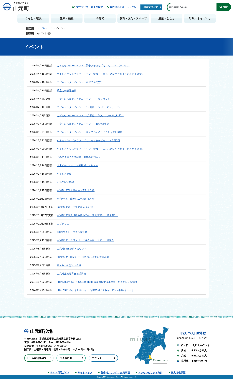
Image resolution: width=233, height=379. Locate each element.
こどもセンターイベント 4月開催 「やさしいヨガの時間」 (90, 115)
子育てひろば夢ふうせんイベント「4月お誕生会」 (84, 124)
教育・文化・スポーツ (133, 18)
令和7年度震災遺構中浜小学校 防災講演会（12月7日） (87, 215)
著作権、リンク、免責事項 (115, 372)
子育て (100, 18)
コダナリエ (63, 223)
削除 (49, 33)
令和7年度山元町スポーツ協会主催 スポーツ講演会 (85, 240)
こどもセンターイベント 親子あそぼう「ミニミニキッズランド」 (93, 65)
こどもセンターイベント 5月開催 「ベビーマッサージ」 (89, 107)
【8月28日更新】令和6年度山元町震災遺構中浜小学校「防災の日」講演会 (97, 282)
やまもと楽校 (64, 173)
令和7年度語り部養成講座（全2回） (76, 207)
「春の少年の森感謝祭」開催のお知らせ (79, 157)
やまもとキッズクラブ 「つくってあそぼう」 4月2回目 (88, 140)
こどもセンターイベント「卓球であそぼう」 (81, 82)
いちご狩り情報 (65, 182)
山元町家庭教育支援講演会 (71, 273)
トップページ (44, 28)
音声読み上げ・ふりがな (123, 7)
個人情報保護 (178, 372)
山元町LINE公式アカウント (72, 248)
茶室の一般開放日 (66, 90)
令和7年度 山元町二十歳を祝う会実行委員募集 (83, 257)
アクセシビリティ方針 (150, 372)
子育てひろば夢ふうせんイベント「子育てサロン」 (85, 99)
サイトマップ (85, 372)
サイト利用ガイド (59, 372)
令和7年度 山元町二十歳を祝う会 (76, 198)
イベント (42, 33)
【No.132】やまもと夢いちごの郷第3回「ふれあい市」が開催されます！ (96, 290)
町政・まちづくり (200, 18)
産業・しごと (166, 18)
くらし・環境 (33, 18)
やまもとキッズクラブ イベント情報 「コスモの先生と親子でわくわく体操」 (100, 74)
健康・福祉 (66, 18)
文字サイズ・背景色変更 (89, 7)
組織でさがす (151, 7)
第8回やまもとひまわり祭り (72, 232)
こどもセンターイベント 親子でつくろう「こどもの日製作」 (91, 132)
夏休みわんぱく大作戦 (69, 265)
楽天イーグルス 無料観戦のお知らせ (77, 165)
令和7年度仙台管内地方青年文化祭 (76, 190)
